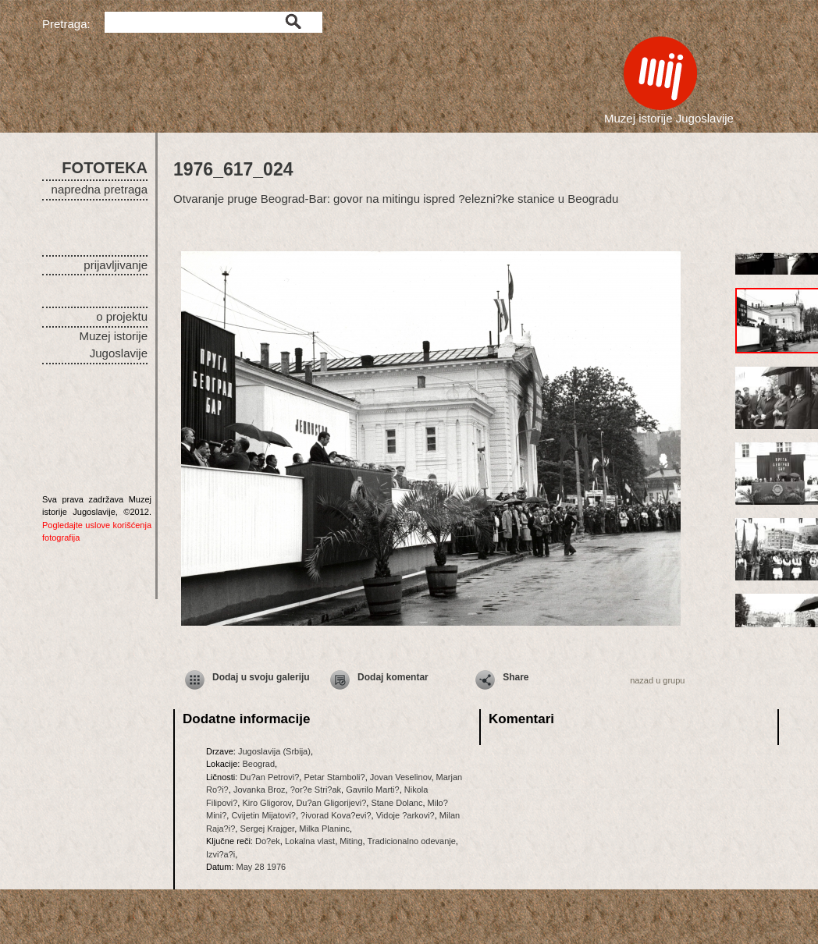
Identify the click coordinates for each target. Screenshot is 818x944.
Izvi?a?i (220, 854)
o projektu (122, 316)
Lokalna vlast (310, 841)
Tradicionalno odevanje (412, 841)
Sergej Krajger (267, 828)
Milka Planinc (324, 828)
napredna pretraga (100, 189)
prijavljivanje (116, 264)
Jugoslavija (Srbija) (274, 751)
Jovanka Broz (259, 789)
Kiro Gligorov (266, 802)
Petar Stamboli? (334, 777)
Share (515, 677)
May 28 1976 (261, 866)
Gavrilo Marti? (372, 789)
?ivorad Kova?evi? (336, 815)
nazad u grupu (657, 680)
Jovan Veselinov (401, 777)
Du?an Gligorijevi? (331, 802)
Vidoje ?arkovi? (405, 815)
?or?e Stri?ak (315, 789)
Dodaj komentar (393, 677)
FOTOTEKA (105, 167)
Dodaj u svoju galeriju (261, 677)
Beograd (258, 763)
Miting (351, 841)
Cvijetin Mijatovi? (263, 815)
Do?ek (267, 841)
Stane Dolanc (396, 802)
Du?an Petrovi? (269, 777)
